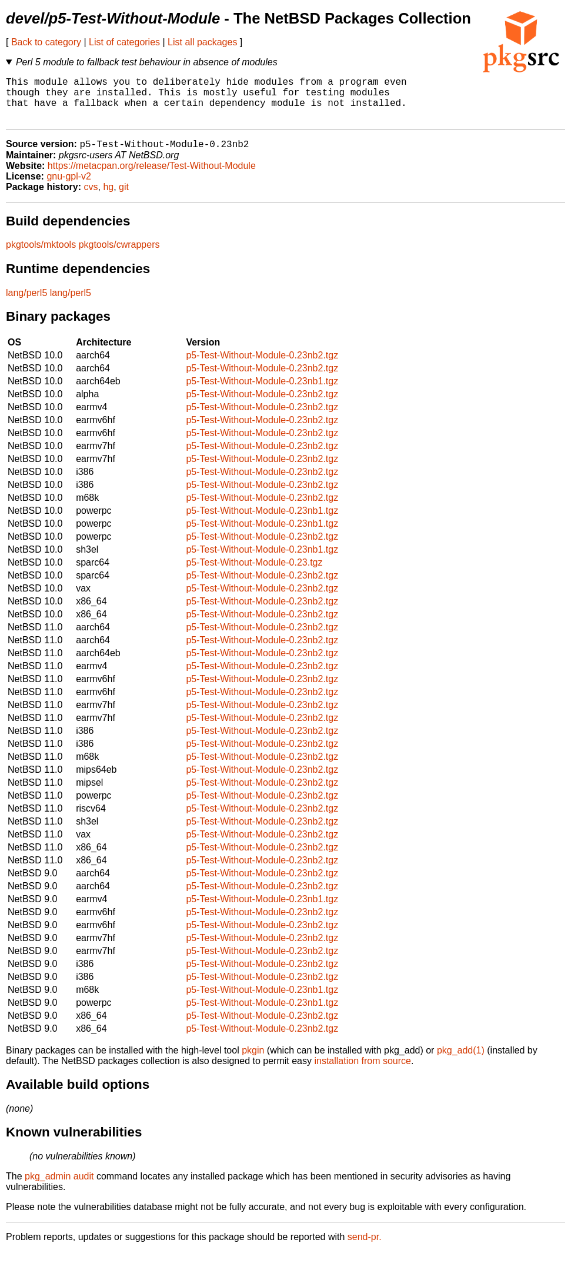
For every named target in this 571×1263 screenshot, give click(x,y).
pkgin (253, 1061)
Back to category (46, 42)
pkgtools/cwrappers (119, 256)
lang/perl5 (26, 304)
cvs (91, 198)
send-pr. (365, 1248)
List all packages (202, 42)
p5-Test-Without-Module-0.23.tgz (254, 574)
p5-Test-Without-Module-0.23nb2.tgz (262, 366)
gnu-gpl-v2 (68, 187)
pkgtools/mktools (41, 256)
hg (108, 198)
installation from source (362, 1072)
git (124, 198)
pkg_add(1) (461, 1061)
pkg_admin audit (59, 1187)
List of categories (124, 42)
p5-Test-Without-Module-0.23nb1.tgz (262, 392)
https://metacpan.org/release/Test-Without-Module (152, 177)
